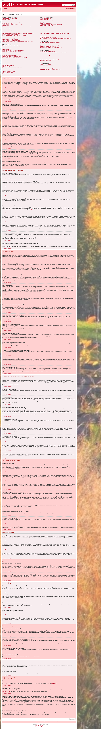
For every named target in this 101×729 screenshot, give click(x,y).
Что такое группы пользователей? (46, 20)
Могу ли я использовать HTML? (8, 65)
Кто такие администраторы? (45, 18)
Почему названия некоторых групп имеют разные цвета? (51, 24)
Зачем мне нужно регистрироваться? (9, 18)
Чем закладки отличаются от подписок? (47, 51)
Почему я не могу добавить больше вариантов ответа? (13, 50)
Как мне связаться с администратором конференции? (50, 69)
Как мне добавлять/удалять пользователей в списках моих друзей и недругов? (55, 38)
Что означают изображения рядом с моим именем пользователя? (15, 38)
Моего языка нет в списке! (7, 36)
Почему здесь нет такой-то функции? (47, 65)
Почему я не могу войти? (7, 23)
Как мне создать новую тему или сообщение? (11, 45)
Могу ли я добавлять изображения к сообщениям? (12, 67)
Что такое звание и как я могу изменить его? (11, 40)
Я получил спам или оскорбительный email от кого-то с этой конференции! (54, 33)
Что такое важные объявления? (8, 68)
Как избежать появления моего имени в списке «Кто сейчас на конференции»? (18, 33)
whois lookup (13, 699)
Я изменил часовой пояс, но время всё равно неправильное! (14, 35)
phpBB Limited (42, 682)
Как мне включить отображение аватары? (10, 39)
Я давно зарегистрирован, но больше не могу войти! (12, 24)
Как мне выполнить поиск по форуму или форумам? (50, 42)
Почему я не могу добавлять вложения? (10, 54)
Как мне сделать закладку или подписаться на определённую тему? (53, 52)
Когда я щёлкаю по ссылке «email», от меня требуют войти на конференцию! (17, 41)
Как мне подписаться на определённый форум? (49, 53)
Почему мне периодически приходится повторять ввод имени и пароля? (16, 26)
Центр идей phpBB (6, 691)
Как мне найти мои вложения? (46, 60)
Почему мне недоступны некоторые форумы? (11, 52)
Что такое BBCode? (6, 64)
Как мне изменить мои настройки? (9, 32)
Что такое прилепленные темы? (8, 71)
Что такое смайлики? (6, 66)
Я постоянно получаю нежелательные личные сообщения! (51, 32)
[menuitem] (8, 9)
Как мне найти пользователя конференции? (48, 46)
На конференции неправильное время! (10, 34)
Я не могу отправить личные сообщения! (48, 30)
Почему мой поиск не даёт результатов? (47, 43)
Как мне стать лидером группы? (46, 23)
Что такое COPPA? (6, 19)
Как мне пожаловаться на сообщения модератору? (12, 56)
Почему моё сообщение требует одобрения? (11, 58)
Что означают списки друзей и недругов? (48, 37)
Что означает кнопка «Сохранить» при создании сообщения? (14, 57)
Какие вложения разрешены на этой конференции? (50, 59)
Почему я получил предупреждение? (9, 55)
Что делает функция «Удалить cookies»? (10, 27)
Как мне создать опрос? (7, 49)
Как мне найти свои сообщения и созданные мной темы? (51, 47)
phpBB (30, 209)
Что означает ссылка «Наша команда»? (47, 26)
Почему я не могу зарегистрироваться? (10, 20)
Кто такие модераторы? (44, 19)
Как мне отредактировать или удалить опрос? (11, 51)
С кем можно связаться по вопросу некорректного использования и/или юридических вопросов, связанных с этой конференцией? (56, 67)
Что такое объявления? (7, 70)
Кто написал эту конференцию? (46, 64)
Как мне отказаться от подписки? (46, 55)
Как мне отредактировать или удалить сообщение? (12, 46)
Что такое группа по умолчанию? (46, 25)
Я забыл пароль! (5, 25)
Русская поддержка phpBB (39, 725)
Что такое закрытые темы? (7, 72)
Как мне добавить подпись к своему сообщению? (12, 48)
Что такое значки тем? (6, 73)
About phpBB (54, 683)
